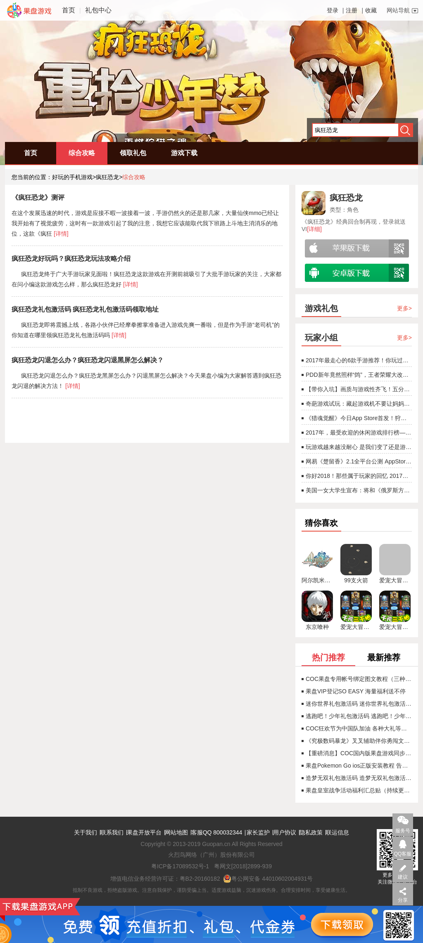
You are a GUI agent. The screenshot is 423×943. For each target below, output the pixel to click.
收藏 (371, 10)
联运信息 (337, 832)
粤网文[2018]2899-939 (243, 866)
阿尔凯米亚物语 (317, 580)
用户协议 (284, 832)
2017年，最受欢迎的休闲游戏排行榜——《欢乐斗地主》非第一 (357, 432)
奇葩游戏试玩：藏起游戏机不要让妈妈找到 (357, 403)
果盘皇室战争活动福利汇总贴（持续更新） (357, 790)
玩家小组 (321, 337)
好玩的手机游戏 (72, 177)
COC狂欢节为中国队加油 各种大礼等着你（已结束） (357, 728)
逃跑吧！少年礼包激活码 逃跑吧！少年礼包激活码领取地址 (357, 716)
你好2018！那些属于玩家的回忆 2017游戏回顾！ (357, 476)
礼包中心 (98, 10)
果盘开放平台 (144, 832)
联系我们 (112, 832)
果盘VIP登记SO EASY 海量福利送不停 (354, 691)
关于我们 (85, 832)
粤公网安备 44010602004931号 (268, 878)
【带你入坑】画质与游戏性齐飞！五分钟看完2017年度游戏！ (357, 389)
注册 (351, 10)
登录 (332, 10)
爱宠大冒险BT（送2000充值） (356, 627)
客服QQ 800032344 (216, 832)
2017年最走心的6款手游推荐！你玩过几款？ (357, 360)
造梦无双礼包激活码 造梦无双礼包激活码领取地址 (357, 778)
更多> (404, 308)
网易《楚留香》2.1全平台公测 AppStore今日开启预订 (357, 461)
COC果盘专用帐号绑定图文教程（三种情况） (357, 679)
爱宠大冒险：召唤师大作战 (395, 580)
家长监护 (258, 832)
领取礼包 (133, 152)
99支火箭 (356, 580)
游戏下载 (184, 152)
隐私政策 (311, 832)
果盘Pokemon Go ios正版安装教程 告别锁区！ (357, 765)
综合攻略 (82, 152)
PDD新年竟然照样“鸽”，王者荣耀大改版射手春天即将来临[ (357, 374)
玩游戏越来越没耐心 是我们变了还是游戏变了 (357, 447)
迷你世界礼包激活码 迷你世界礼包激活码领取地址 (357, 703)
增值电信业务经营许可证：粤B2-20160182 (165, 878)
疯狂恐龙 (107, 177)
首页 (68, 10)
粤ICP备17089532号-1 (180, 866)
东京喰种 (317, 627)
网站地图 (176, 832)
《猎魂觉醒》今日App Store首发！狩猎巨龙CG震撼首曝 (357, 418)
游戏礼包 (321, 308)
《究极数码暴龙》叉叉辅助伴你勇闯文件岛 (357, 740)
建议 (403, 877)
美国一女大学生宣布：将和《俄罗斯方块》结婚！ (357, 490)
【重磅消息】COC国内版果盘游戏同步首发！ (357, 753)
